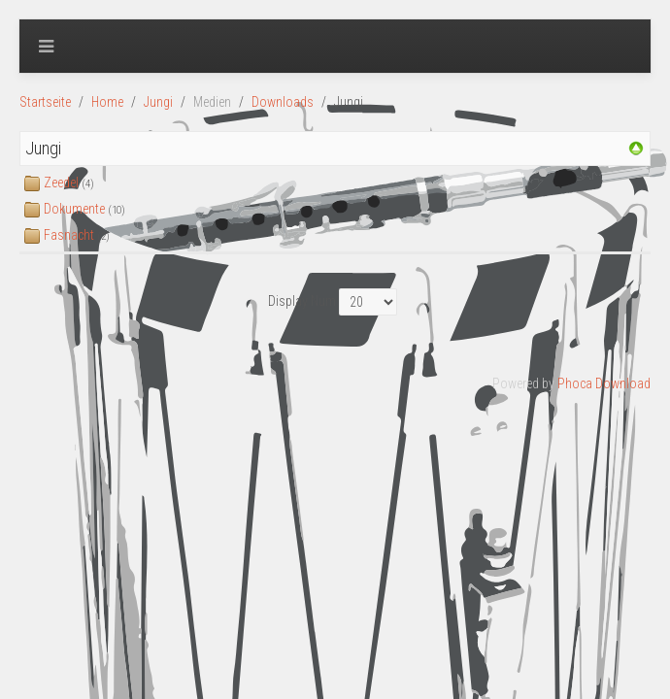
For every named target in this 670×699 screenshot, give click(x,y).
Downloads (282, 102)
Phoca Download (604, 383)
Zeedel (61, 182)
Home (107, 102)
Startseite (45, 102)
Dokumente (74, 208)
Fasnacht (69, 235)
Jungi (158, 102)
